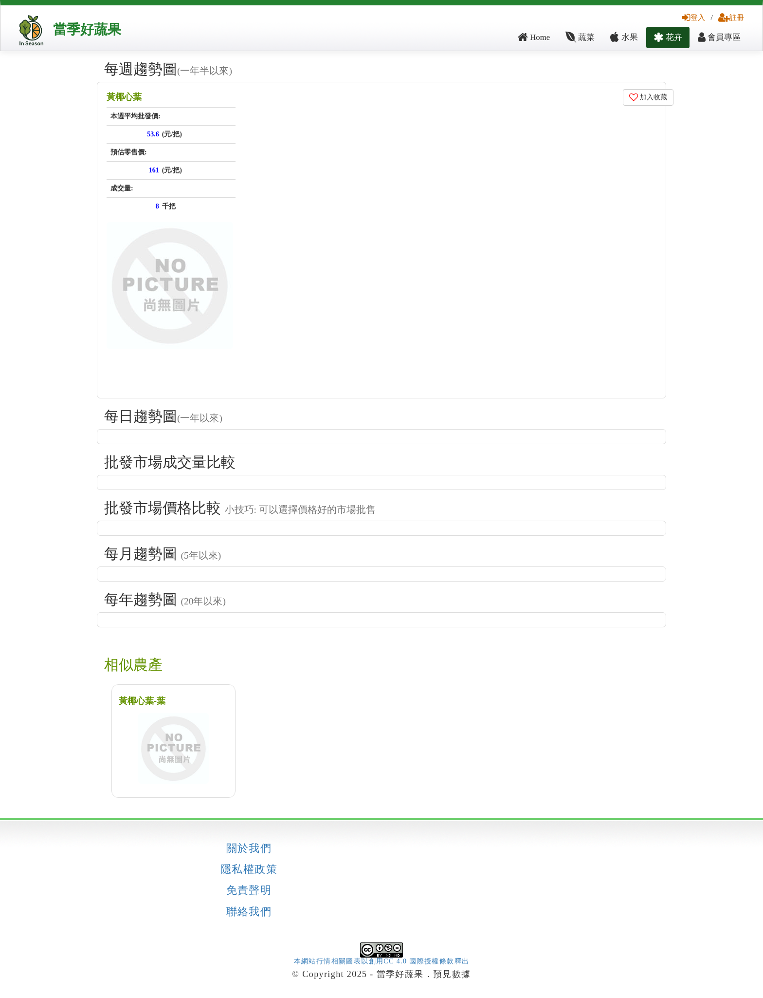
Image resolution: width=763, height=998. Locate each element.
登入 (693, 17)
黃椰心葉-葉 (142, 701)
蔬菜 (580, 37)
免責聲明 (249, 890)
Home (534, 37)
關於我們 (249, 848)
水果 (623, 37)
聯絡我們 (249, 912)
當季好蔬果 (87, 29)
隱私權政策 (248, 869)
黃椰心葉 (124, 97)
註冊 (731, 17)
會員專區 (719, 37)
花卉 (668, 37)
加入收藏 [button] (648, 97)
